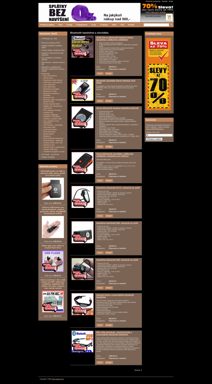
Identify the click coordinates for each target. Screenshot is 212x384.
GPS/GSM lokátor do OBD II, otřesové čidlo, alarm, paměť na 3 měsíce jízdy (52, 173)
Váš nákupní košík (155, 12)
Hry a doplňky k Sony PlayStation (51, 122)
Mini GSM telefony (50, 76)
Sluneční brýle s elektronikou (53, 147)
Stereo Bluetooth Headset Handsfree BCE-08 (117, 108)
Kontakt (164, 1)
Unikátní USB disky (50, 149)
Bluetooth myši (48, 98)
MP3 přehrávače (49, 132)
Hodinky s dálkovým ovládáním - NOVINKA (51, 116)
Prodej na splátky (47, 25)
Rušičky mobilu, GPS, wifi (52, 143)
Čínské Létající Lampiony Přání (53, 50)
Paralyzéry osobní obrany (52, 80)
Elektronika (46, 74)
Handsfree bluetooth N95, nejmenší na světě (117, 260)
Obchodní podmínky (153, 1)
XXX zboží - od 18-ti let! (50, 154)
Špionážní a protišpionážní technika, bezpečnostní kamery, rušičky (53, 69)
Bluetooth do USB (49, 91)
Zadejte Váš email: (153, 132)
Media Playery (48, 134)
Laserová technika (50, 130)
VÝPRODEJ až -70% (49, 39)
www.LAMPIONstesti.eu (155, 129)
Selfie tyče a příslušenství (52, 82)
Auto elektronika (49, 85)
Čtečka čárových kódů (51, 104)
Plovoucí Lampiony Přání (51, 43)
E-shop (69, 25)
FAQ (122, 25)
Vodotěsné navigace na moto (54, 152)
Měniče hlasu (48, 78)
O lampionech (81, 25)
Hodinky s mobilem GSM (52, 119)
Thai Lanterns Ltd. (58, 379)
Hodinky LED (48, 112)
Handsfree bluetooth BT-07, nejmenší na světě (118, 188)
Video (114, 25)
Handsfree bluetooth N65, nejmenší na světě (117, 223)
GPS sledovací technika (52, 110)
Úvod (60, 25)
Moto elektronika (49, 87)
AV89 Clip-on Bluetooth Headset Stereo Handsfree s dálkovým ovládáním (114, 38)
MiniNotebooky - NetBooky (53, 141)
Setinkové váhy (49, 145)
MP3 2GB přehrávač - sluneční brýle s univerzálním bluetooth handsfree (114, 333)
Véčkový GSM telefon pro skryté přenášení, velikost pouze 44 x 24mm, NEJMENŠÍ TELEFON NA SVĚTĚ (53, 210)
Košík (171, 1)
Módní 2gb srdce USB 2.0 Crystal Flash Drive (53, 247)
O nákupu (104, 25)
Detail (100, 73)
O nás (93, 25)
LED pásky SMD (49, 127)
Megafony (47, 136)
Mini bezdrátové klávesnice (53, 138)
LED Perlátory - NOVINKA (53, 125)
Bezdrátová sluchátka (51, 89)
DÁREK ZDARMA (48, 157)
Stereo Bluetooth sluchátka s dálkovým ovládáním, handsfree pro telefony (114, 155)
